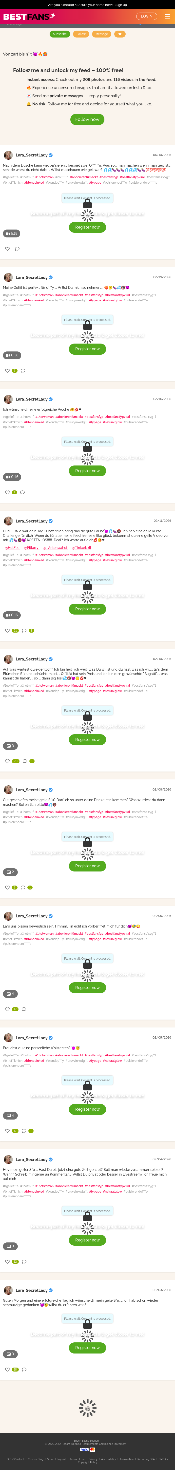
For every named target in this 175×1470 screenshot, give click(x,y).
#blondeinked (34, 182)
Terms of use (78, 1459)
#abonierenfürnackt (84, 177)
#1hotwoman (44, 177)
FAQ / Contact (16, 1459)
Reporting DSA (146, 1459)
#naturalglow (112, 300)
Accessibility (109, 1459)
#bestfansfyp (108, 177)
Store (50, 1459)
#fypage (95, 182)
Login (147, 16)
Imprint (62, 1459)
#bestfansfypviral (132, 177)
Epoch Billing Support (86, 1440)
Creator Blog (36, 1459)
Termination (127, 1459)
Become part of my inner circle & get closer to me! (87, 213)
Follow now (87, 119)
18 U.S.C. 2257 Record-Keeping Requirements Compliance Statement (85, 1444)
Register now (87, 227)
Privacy (93, 1459)
